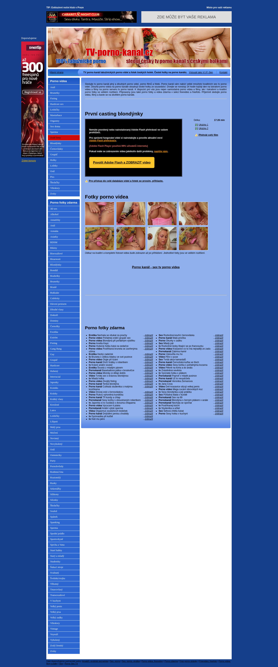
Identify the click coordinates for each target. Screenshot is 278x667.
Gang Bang (56, 348)
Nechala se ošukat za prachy (121, 335)
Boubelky (55, 275)
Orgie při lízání (121, 359)
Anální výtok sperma (121, 408)
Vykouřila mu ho (191, 354)
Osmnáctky (56, 455)
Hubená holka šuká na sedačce (121, 346)
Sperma (54, 132)
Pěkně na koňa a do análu (191, 367)
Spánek (54, 516)
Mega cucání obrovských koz (191, 389)
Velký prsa (55, 611)
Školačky (54, 182)
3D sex (53, 208)
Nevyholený (56, 443)
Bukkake (54, 292)
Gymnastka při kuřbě (121, 416)
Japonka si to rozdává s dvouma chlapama (121, 402)
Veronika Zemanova (191, 381)
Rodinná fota (56, 471)
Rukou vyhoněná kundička (121, 394)
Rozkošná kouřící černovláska (191, 335)
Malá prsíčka (191, 338)
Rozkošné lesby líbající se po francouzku (191, 346)
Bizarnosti (55, 259)
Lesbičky (54, 109)
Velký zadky (56, 617)
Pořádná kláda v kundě (191, 394)
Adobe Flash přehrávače (102, 140)
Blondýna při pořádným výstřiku (121, 340)
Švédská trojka (57, 578)
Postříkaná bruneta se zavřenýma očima (121, 350)
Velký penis (56, 606)
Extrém (54, 337)
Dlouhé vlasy (57, 309)
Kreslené (54, 404)
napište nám (161, 151)
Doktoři (54, 315)
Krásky (54, 393)
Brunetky (54, 92)
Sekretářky (55, 488)
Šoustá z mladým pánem (121, 367)
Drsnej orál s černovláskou (121, 392)
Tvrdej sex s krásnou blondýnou (121, 375)
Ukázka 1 (203, 124)
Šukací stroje (56, 567)
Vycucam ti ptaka (121, 405)
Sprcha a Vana (57, 544)
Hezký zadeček (121, 354)
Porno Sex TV (71, 663)
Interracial (55, 376)
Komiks (54, 387)
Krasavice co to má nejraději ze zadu (191, 348)
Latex (53, 410)
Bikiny (53, 247)
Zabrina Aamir (191, 351)
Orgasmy (54, 120)
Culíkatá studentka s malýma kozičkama (121, 388)
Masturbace (56, 115)
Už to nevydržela (191, 378)
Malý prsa (55, 427)
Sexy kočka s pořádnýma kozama (191, 365)
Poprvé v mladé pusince (191, 375)
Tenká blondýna (121, 384)
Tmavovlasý (56, 589)
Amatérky (55, 219)
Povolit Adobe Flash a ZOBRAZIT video (122, 162)
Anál (52, 87)
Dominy (54, 320)
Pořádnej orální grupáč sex (121, 338)
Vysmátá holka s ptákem (191, 373)
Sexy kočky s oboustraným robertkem (121, 400)
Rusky (53, 483)
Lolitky (54, 165)
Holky (53, 160)
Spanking (55, 522)
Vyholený (55, 639)
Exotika (54, 331)
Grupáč (54, 154)
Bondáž (54, 270)
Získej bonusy (29, 160)
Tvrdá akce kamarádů (191, 359)
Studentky (55, 561)
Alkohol (54, 214)
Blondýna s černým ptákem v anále (191, 400)
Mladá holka (121, 378)
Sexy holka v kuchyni (191, 413)
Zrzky (53, 193)
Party (52, 460)
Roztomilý (55, 477)
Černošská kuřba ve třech (191, 362)
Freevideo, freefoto (208, 661)
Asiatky (54, 236)
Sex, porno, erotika (131, 661)
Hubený (54, 371)
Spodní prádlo (57, 533)
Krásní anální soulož (121, 365)
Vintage (54, 628)
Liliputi (54, 421)
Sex (61, 663)
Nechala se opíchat (191, 402)
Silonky (54, 499)
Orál (52, 171)
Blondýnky (55, 143)
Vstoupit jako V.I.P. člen (201, 72)
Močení (54, 432)
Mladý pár (191, 343)
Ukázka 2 (203, 128)
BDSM (53, 242)
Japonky (54, 382)
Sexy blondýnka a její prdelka (191, 392)
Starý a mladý (57, 555)
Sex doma (55, 126)
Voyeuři (54, 634)
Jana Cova (191, 384)
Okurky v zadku (191, 340)
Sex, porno (115, 661)
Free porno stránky (188, 661)
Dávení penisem (58, 303)
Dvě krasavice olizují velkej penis (191, 386)
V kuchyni (55, 600)
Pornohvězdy (57, 466)
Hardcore (54, 365)
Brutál (53, 287)
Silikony (54, 494)
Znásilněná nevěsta (191, 370)
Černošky (55, 326)
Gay (52, 354)
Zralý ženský (56, 645)
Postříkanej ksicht (191, 405)
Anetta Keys (121, 343)
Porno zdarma (171, 661)
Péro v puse (191, 357)
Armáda (54, 231)
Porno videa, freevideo (152, 661)
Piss (52, 176)
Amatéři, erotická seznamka (95, 661)
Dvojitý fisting (121, 381)
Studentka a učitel (191, 408)
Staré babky (56, 550)
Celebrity (54, 298)
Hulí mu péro (121, 419)
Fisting (53, 98)
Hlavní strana (57, 72)
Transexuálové (57, 595)
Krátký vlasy (56, 399)
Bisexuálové (56, 253)
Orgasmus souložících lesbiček (121, 411)
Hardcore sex (57, 104)
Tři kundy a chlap (121, 397)
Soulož (53, 511)
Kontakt (223, 72)
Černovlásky (56, 148)
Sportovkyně (56, 539)
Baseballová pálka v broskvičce (121, 370)
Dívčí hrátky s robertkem (121, 362)
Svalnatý (54, 572)
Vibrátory (55, 188)
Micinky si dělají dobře (121, 373)
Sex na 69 (191, 397)
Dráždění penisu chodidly (121, 413)
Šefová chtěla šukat (191, 411)
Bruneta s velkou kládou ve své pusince (121, 357)
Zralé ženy (55, 137)
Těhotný (54, 583)
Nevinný (54, 438)
